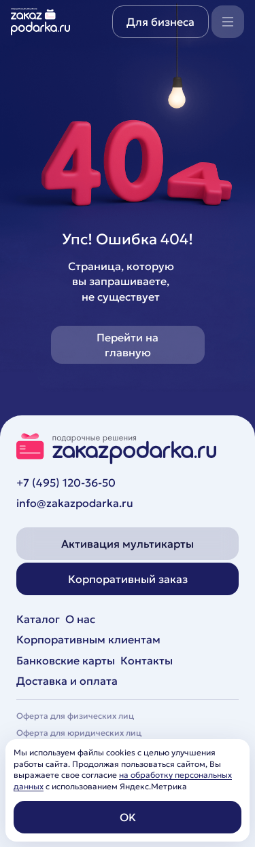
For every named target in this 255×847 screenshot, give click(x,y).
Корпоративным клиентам (88, 639)
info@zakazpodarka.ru (74, 503)
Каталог (38, 619)
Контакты (146, 660)
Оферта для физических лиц (75, 716)
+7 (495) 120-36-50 (66, 482)
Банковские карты (65, 660)
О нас (80, 619)
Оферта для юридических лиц (78, 733)
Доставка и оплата (67, 681)
